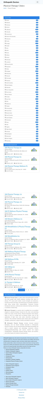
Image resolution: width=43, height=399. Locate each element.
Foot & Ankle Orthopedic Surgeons (14, 380)
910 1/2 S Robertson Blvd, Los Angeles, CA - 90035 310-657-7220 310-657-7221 (21, 238)
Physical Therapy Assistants (12, 385)
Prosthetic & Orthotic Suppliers (13, 359)
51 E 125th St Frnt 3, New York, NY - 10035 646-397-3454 (21, 168)
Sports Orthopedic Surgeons (12, 363)
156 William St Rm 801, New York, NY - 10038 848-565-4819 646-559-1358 (21, 277)
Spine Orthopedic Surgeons (12, 378)
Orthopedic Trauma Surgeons (12, 365)
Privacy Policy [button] (21, 397)
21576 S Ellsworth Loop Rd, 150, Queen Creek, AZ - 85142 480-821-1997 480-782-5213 (21, 160)
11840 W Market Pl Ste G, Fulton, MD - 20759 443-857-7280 (21, 221)
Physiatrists (8, 373)
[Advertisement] (21, 12)
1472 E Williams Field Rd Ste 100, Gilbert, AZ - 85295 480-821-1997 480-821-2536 (21, 151)
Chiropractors (9, 354)
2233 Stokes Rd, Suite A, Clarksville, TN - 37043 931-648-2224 (21, 213)
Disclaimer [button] (21, 395)
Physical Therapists (10, 381)
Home (5, 8)
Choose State (8, 17)
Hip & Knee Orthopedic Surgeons (13, 376)
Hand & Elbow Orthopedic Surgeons (14, 352)
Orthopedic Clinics (10, 367)
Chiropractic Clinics (10, 356)
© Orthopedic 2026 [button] (21, 389)
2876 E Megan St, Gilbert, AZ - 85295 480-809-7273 (21, 269)
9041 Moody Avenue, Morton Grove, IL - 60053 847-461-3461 (21, 230)
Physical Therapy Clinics (11, 383)
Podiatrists (8, 368)
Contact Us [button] (21, 392)
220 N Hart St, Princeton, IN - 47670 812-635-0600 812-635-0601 (21, 284)
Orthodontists (9, 357)
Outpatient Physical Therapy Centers (14, 361)
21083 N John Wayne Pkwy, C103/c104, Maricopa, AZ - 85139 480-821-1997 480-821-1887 (21, 205)
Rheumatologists (9, 372)
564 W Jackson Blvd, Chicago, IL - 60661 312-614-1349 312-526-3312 (21, 196)
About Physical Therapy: (10, 294)
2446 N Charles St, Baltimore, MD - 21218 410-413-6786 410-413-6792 (21, 246)
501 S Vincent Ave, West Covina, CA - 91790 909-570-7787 (21, 254)
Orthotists (8, 386)
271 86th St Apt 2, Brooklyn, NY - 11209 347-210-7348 (21, 261)
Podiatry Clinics (9, 370)
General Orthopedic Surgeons (12, 349)
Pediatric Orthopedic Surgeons (13, 351)
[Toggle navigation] (37, 2)
